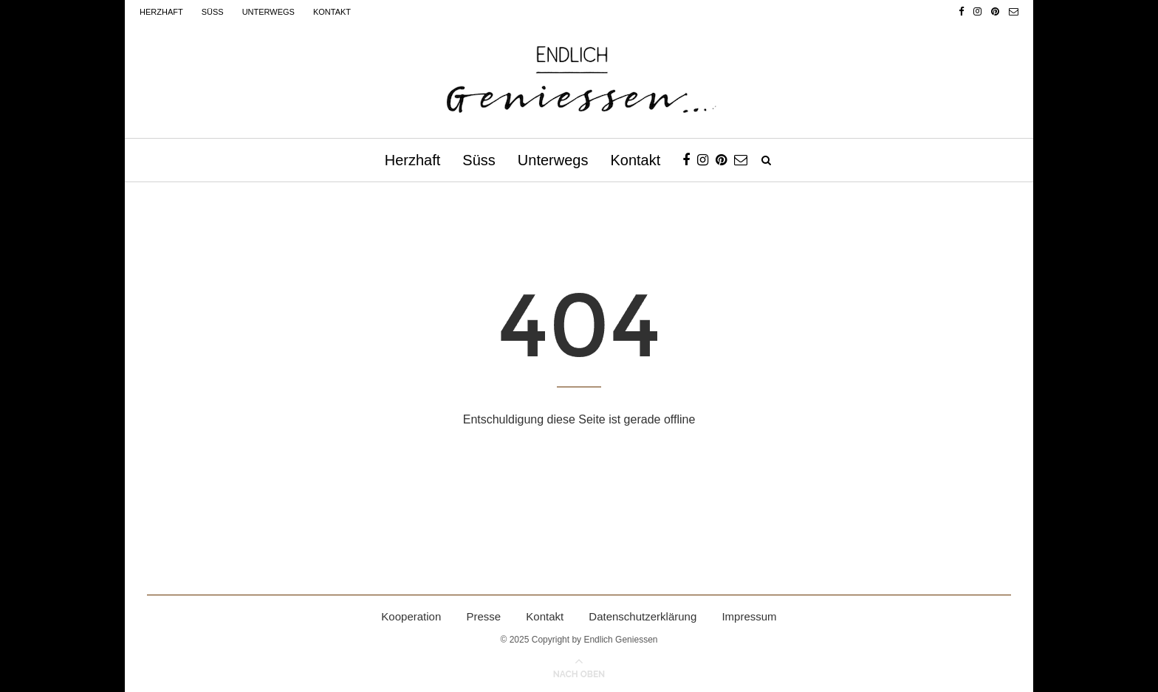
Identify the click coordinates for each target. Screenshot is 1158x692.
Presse (483, 616)
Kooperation (411, 616)
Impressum (749, 616)
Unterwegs (268, 11)
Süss (213, 11)
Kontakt (332, 11)
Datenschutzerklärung (642, 616)
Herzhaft (161, 11)
